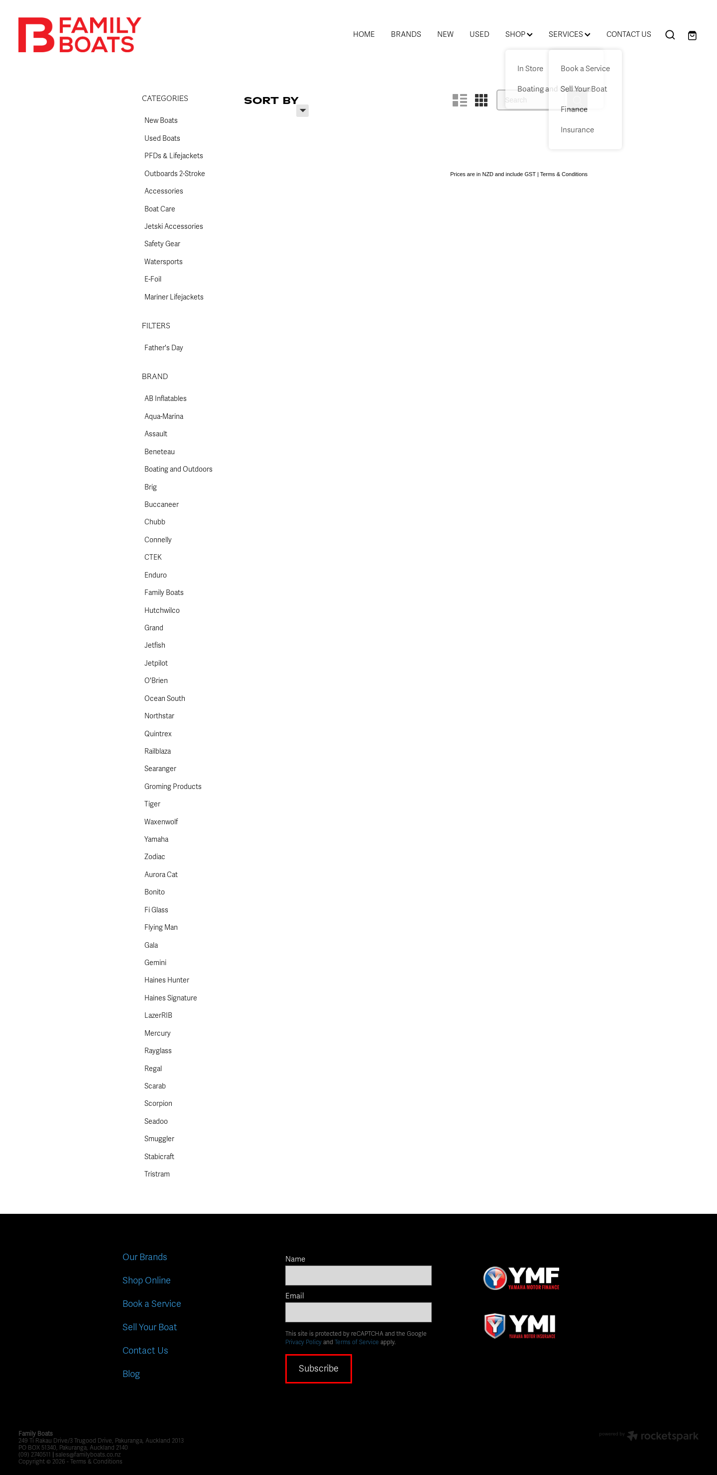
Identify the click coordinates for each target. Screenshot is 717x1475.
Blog (131, 1374)
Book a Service (151, 1303)
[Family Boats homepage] (86, 34)
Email (294, 1296)
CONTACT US (628, 34)
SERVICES (570, 34)
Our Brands (144, 1257)
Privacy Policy (303, 1342)
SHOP (519, 34)
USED (479, 34)
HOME (364, 34)
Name (295, 1259)
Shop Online (146, 1280)
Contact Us (145, 1350)
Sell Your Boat (149, 1327)
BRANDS (406, 34)
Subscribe (319, 1368)
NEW (445, 34)
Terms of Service (357, 1342)
